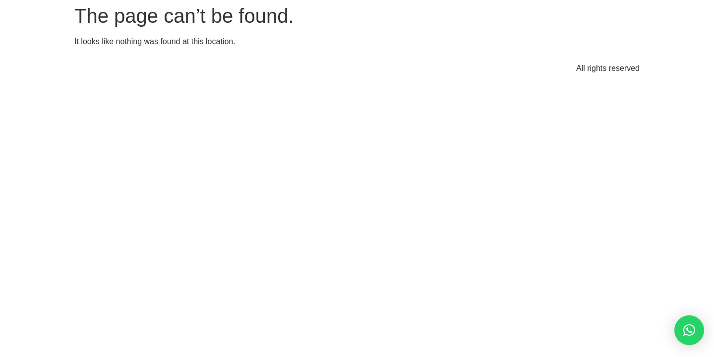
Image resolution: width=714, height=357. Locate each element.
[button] (689, 330)
